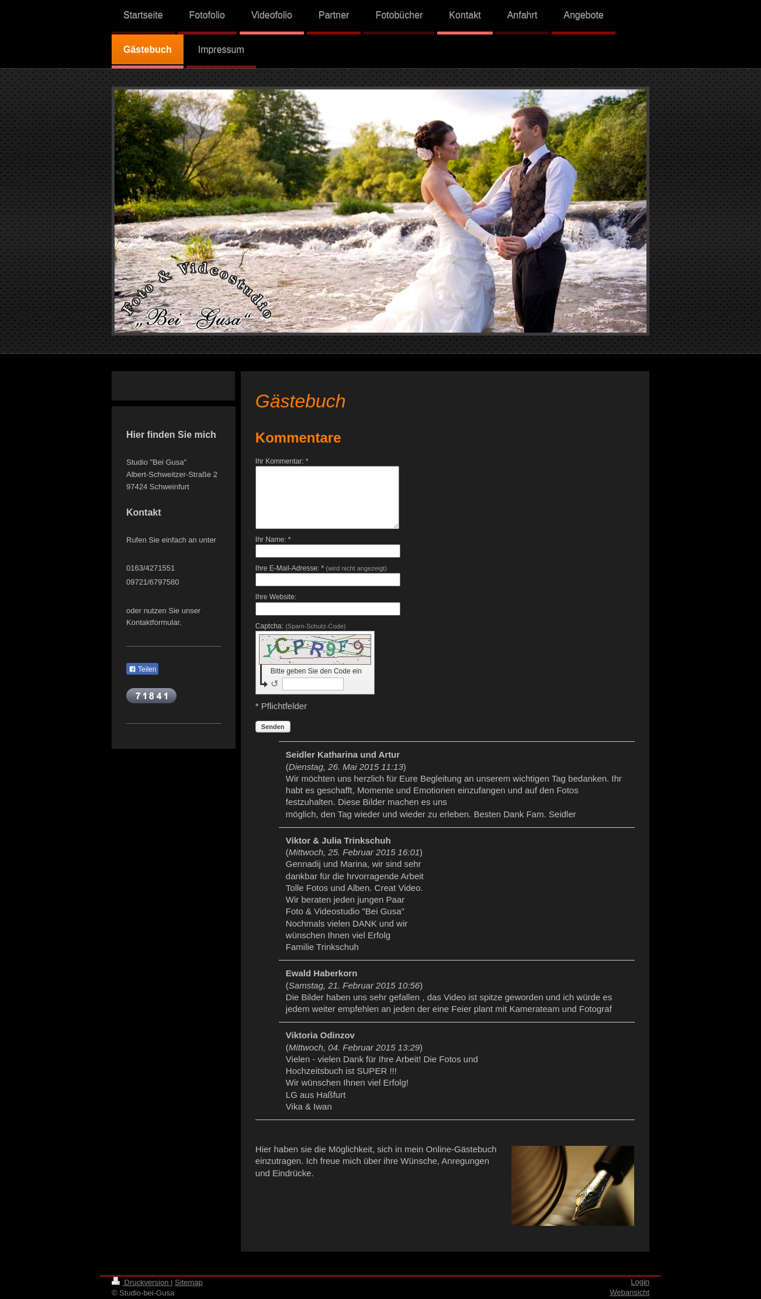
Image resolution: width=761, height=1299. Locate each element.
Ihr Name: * (273, 540)
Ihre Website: (275, 597)
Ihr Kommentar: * (282, 461)
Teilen (142, 669)
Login (640, 1281)
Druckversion (141, 1282)
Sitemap (189, 1282)
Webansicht (629, 1292)
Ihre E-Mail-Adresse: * (321, 568)
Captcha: (300, 626)
